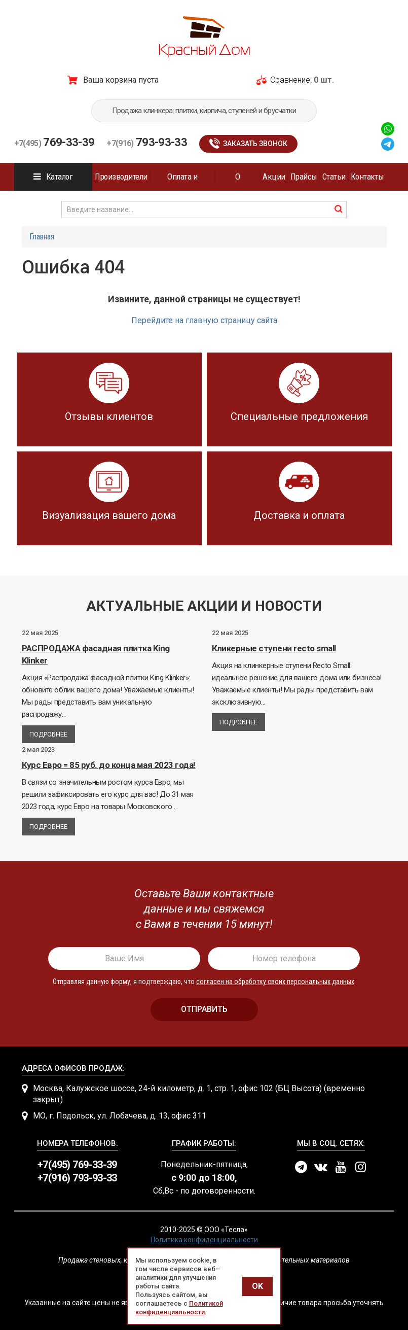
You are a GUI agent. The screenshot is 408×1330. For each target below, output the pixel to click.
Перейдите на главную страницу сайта (204, 320)
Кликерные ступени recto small (274, 648)
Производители (121, 176)
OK (257, 1286)
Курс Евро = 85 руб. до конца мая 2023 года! (109, 765)
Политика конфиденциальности (204, 1240)
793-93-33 (146, 142)
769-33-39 (54, 142)
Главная (41, 236)
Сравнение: (291, 80)
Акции (274, 176)
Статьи (334, 176)
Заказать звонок (255, 143)
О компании (237, 181)
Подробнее (48, 734)
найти (339, 209)
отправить (204, 1009)
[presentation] (204, 909)
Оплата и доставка (182, 181)
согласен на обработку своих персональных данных (275, 981)
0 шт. (324, 80)
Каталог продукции (53, 181)
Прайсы (303, 176)
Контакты (367, 176)
